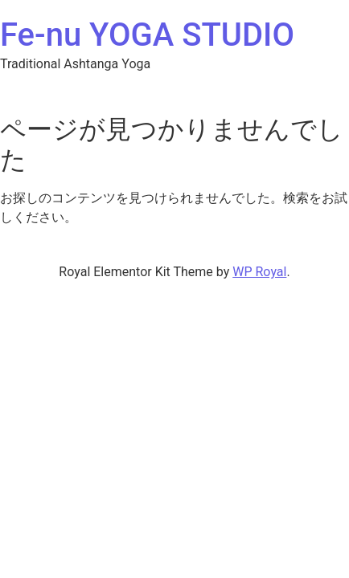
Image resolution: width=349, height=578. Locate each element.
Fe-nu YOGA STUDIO (147, 35)
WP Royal (259, 271)
